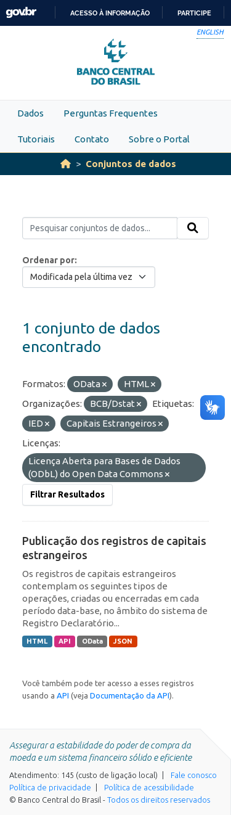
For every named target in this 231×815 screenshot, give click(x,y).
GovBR (21, 12)
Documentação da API (129, 695)
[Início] (65, 163)
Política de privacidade (50, 787)
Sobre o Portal (159, 139)
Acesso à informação (110, 13)
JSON (122, 641)
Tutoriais (36, 139)
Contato (92, 139)
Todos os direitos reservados (158, 799)
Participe (194, 13)
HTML (36, 641)
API (65, 641)
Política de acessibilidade (149, 787)
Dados (30, 113)
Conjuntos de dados (131, 163)
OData (92, 641)
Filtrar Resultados (67, 494)
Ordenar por (48, 260)
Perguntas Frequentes (110, 113)
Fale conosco (194, 775)
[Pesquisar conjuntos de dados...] (99, 228)
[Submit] (193, 228)
